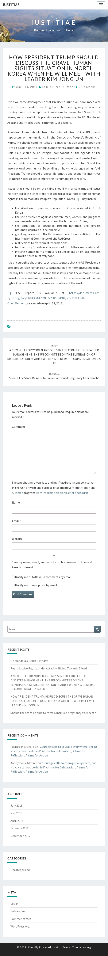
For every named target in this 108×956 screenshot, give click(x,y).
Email (16, 521)
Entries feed (18, 911)
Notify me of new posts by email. (36, 585)
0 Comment (87, 86)
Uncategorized (20, 870)
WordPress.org (20, 926)
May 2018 (16, 813)
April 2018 (16, 821)
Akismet (17, 493)
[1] (77, 199)
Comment (18, 426)
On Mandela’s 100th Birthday (29, 661)
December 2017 (20, 836)
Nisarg (87, 947)
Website (17, 539)
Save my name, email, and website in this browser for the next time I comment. (52, 564)
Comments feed (20, 919)
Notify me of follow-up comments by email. (43, 577)
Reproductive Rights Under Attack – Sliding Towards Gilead (48, 668)
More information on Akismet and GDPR (62, 493)
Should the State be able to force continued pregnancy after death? (54, 713)
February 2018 (19, 828)
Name (17, 502)
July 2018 (16, 805)
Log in (14, 903)
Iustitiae (11, 4)
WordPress (63, 947)
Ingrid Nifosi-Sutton (58, 86)
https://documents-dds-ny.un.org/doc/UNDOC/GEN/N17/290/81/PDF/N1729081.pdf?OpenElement (54, 298)
